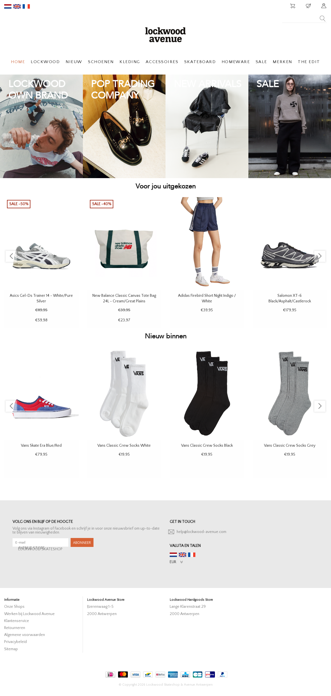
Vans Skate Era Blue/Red (41, 445)
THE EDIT (309, 61)
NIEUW (74, 61)
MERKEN (282, 61)
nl (7, 6)
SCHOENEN (101, 61)
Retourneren (14, 628)
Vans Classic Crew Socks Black (207, 445)
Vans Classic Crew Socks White (124, 445)
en (17, 6)
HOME (18, 61)
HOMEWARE (236, 61)
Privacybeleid (15, 642)
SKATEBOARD (200, 61)
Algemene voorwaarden (24, 635)
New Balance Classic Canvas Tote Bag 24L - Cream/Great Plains (124, 298)
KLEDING (129, 61)
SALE (261, 61)
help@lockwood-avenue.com (201, 532)
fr (26, 6)
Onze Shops (14, 606)
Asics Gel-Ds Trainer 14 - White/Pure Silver (41, 298)
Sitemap (11, 649)
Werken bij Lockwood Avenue (29, 614)
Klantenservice (16, 621)
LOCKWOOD (45, 61)
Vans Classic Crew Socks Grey (289, 445)
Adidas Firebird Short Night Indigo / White (207, 298)
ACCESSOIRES (162, 61)
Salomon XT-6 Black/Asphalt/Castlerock (289, 298)
